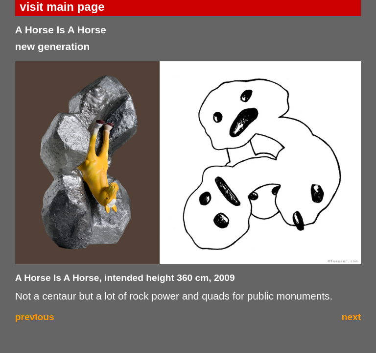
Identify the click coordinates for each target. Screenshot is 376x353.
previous (34, 317)
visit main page (62, 6)
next (351, 317)
